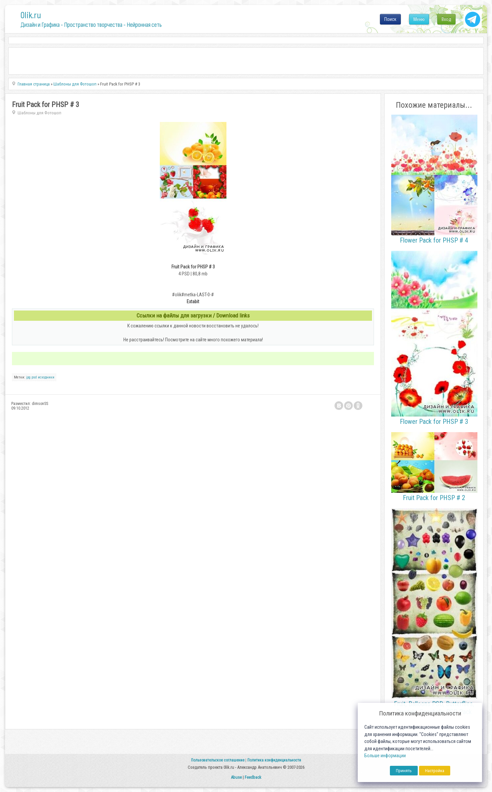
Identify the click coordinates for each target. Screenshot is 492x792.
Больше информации (385, 756)
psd (34, 377)
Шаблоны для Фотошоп (39, 112)
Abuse (236, 777)
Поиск (390, 19)
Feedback (253, 777)
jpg (28, 377)
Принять (404, 770)
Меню (419, 19)
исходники (46, 377)
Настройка (434, 770)
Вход (446, 19)
